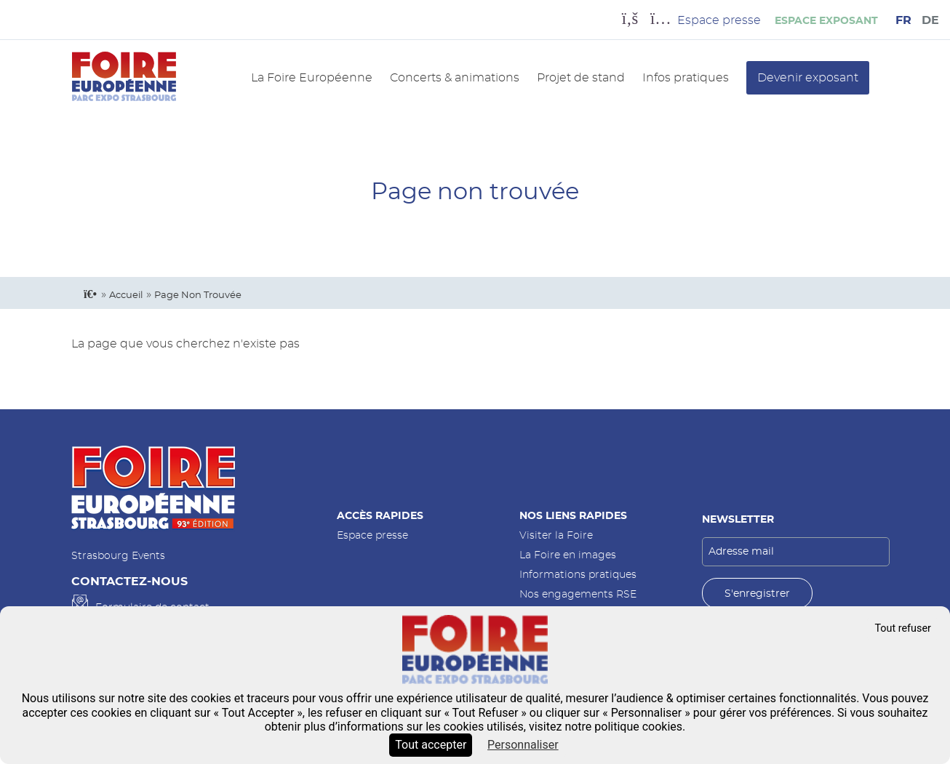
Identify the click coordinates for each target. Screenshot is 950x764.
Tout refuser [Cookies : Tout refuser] (902, 628)
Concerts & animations (454, 78)
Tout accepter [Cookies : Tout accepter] (430, 745)
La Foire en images (567, 555)
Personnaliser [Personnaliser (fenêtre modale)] (523, 745)
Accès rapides (380, 515)
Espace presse (372, 535)
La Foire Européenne (311, 78)
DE (930, 20)
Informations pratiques (577, 574)
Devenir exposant (807, 78)
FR (903, 20)
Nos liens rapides (573, 515)
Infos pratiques (685, 78)
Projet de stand (581, 78)
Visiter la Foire (556, 535)
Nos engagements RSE (577, 594)
